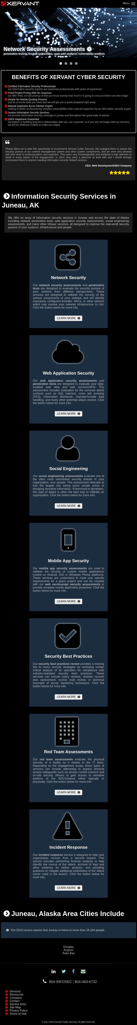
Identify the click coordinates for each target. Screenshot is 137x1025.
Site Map (15, 1007)
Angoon (68, 950)
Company (16, 997)
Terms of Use (18, 1013)
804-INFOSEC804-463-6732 (73, 982)
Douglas (68, 946)
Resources (16, 994)
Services (15, 991)
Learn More (66, 318)
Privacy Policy (18, 1010)
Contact (14, 1000)
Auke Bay (68, 953)
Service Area (18, 1004)
